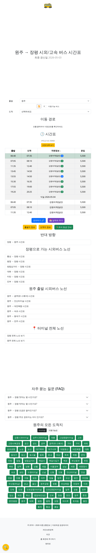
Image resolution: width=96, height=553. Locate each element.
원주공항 (44, 483)
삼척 (19, 466)
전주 (84, 489)
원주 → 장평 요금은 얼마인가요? (22, 410)
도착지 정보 (45, 227)
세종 (73, 466)
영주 (59, 478)
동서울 (33, 455)
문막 (83, 455)
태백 (32, 501)
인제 (12, 489)
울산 (34, 483)
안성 (83, 472)
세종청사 (83, 466)
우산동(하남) (14, 483)
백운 (65, 460)
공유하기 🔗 (38, 220)
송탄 (21, 472)
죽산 (28, 495)
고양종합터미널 (66, 437)
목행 (75, 455)
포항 (56, 501)
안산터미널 (72, 472)
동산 (23, 455)
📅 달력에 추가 (56, 220)
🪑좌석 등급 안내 (64, 227)
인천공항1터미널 (34, 489)
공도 (35, 443)
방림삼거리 (30, 460)
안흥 (18, 478)
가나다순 (42, 430)
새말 (44, 466)
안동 (60, 472)
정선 (11, 495)
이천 (86, 483)
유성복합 (65, 483)
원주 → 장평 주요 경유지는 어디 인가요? (26, 417)
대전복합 (77, 449)
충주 (23, 501)
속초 (13, 472)
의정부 (76, 483)
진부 (52, 495)
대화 (87, 449)
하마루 (65, 501)
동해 (42, 455)
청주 (76, 495)
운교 (26, 483)
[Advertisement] (48, 30)
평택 (48, 501)
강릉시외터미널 (21, 437)
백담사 (42, 460)
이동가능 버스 (53, 106)
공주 (43, 443)
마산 (58, 455)
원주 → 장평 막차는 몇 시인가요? (22, 403)
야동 (26, 478)
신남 (44, 472)
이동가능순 (53, 430)
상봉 (28, 466)
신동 (52, 472)
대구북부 (40, 449)
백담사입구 (54, 460)
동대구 (14, 455)
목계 (66, 455)
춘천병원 (13, 501)
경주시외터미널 (40, 437)
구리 (69, 443)
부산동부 (76, 460)
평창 (40, 501)
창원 (60, 495)
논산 (30, 449)
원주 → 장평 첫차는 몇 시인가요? (22, 397)
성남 (64, 466)
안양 (10, 478)
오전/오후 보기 (48, 145)
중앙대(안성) (39, 495)
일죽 (67, 489)
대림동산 (64, 449)
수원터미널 (33, 472)
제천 (20, 495)
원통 (55, 483)
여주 (43, 478)
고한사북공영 (14, 443)
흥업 (56, 506)
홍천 (85, 501)
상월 (36, 466)
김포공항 (11, 449)
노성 (21, 449)
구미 (78, 443)
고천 (80, 437)
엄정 (35, 478)
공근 (26, 443)
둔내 (50, 455)
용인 (76, 478)
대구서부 (52, 449)
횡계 (40, 506)
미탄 (10, 460)
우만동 (85, 478)
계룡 (53, 437)
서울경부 (54, 466)
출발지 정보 (29, 227)
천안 (68, 495)
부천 (86, 460)
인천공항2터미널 (53, 489)
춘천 (85, 495)
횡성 (48, 506)
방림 (18, 460)
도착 (11, 111)
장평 (76, 489)
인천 (20, 489)
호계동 (76, 501)
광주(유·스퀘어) (56, 443)
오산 (68, 478)
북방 (11, 466)
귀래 (86, 443)
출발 (11, 101)
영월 (51, 478)
